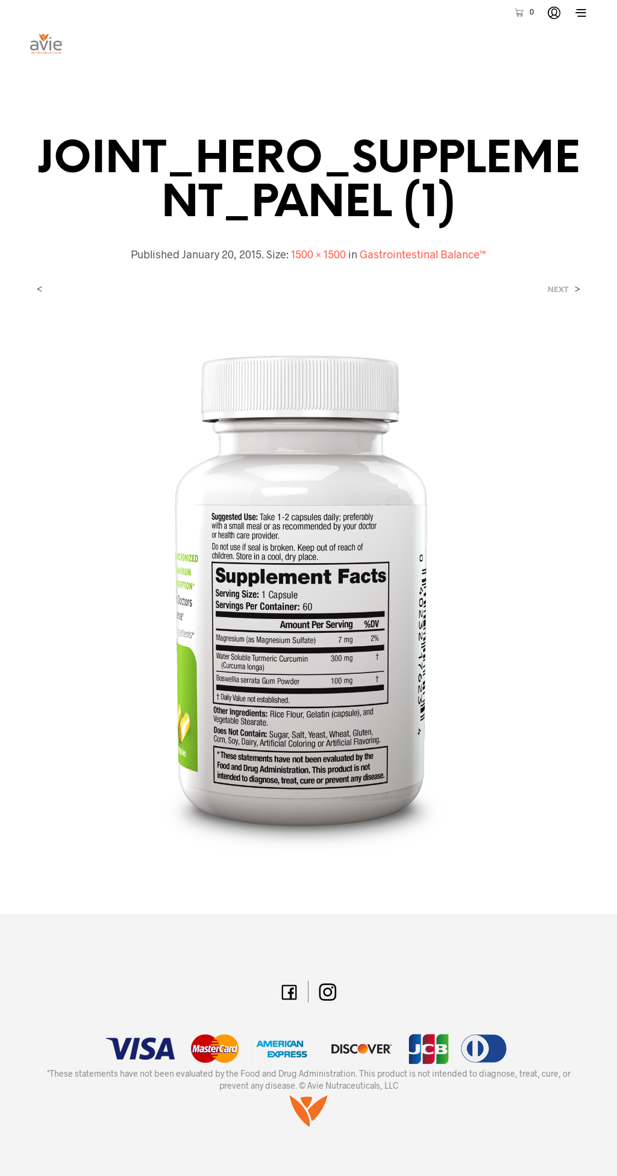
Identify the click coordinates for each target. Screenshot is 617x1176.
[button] (523, 12)
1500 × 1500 (318, 254)
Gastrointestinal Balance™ (423, 254)
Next (558, 289)
